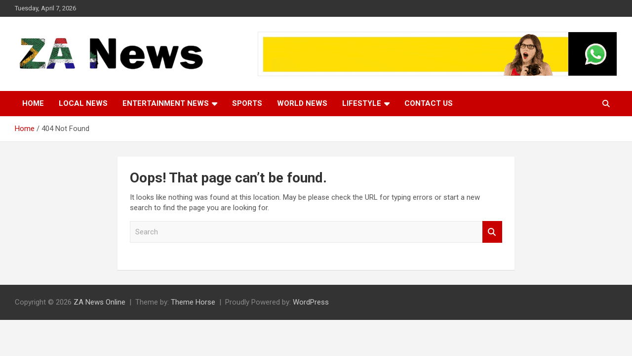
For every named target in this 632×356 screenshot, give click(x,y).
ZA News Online (99, 302)
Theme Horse (193, 302)
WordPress (311, 302)
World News (302, 103)
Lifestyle (361, 103)
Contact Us (428, 103)
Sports (247, 103)
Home (33, 103)
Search (492, 232)
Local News (83, 103)
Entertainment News (165, 103)
